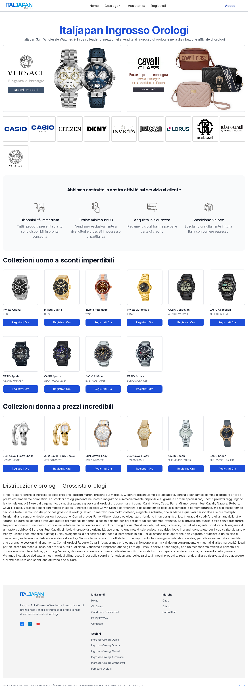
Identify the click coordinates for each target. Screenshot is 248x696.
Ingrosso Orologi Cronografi (108, 662)
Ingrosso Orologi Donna (105, 645)
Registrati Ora (20, 322)
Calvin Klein (169, 612)
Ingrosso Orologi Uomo (105, 639)
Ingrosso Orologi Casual (105, 651)
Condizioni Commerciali (105, 612)
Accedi (233, 6)
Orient (166, 606)
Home (94, 6)
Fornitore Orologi (101, 668)
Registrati (158, 6)
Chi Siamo (97, 606)
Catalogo (113, 6)
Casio (165, 600)
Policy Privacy (99, 617)
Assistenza (136, 6)
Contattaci (97, 623)
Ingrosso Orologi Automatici (107, 657)
